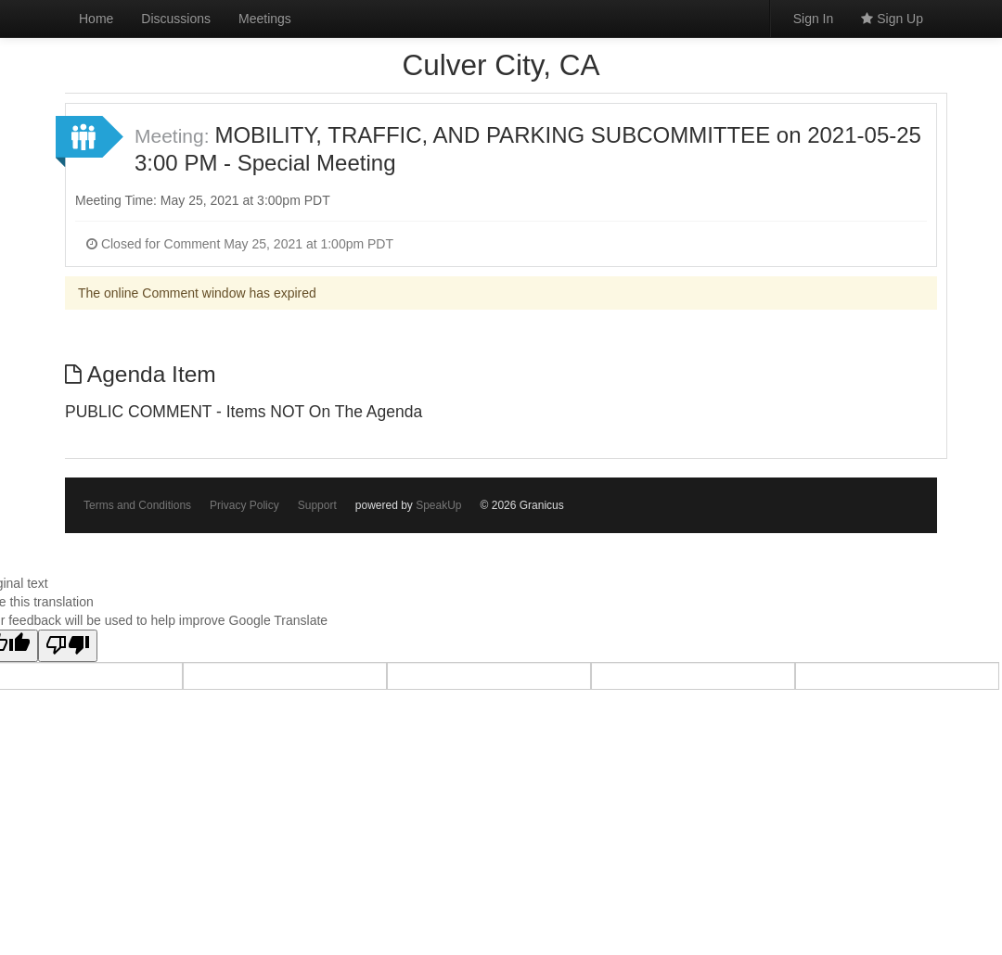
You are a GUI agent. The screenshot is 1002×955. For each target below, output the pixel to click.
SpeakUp (438, 505)
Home (96, 18)
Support (317, 505)
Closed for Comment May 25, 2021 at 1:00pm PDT (239, 243)
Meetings (264, 18)
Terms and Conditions (137, 505)
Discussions (176, 18)
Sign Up (892, 18)
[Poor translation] (67, 646)
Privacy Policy (244, 505)
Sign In (813, 18)
